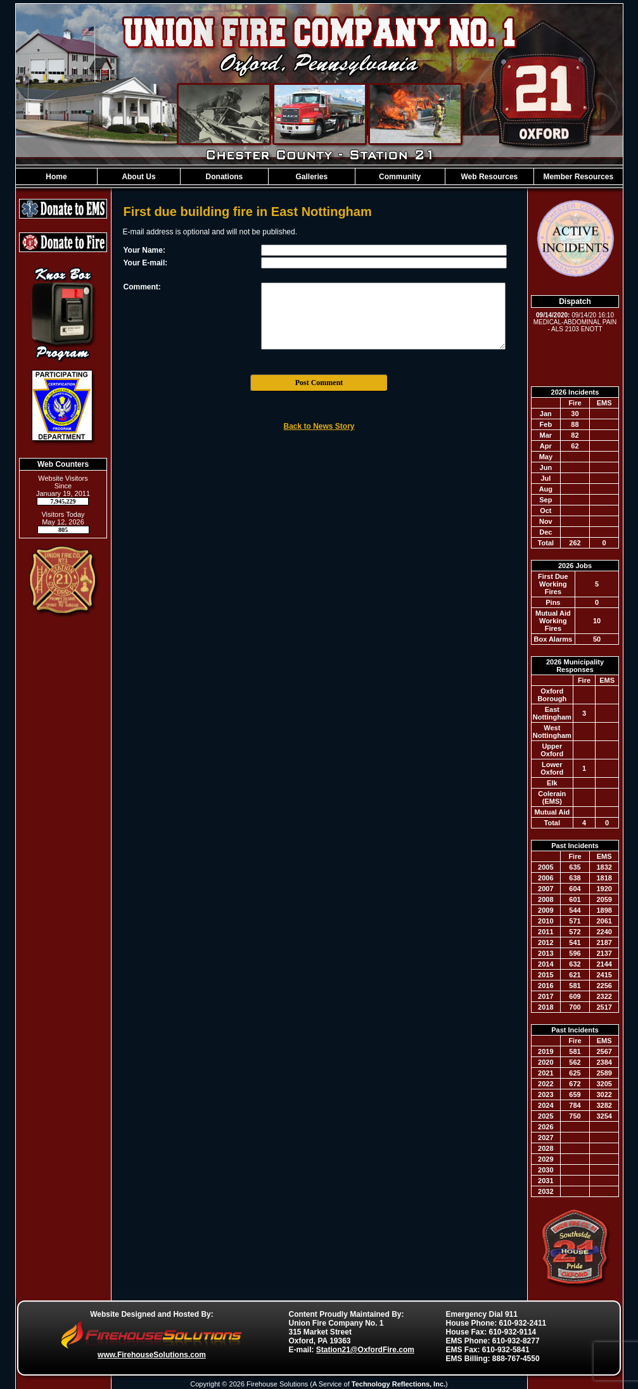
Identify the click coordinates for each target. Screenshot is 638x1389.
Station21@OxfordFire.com (365, 1349)
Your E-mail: (146, 262)
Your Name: (144, 250)
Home (56, 176)
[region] (319, 176)
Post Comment (319, 382)
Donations (224, 176)
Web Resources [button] (489, 176)
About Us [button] (138, 176)
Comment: (142, 286)
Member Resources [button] (578, 176)
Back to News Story (318, 426)
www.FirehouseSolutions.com (152, 1354)
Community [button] (400, 176)
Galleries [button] (311, 176)
